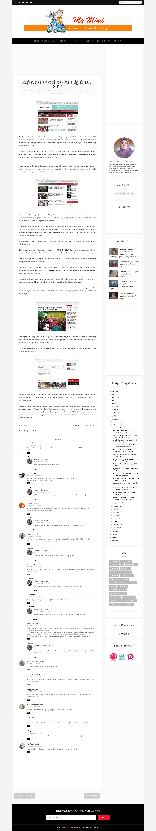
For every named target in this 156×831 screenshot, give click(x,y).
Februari (117, 524)
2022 (114, 401)
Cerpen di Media (116, 565)
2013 (113, 537)
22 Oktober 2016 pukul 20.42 (35, 720)
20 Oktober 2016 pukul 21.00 (42, 462)
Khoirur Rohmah (33, 504)
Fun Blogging (131, 565)
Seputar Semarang (117, 590)
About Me (100, 41)
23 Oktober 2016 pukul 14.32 (35, 733)
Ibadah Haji (125, 568)
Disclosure (87, 41)
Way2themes (75, 828)
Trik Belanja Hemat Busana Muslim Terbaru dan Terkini (125, 489)
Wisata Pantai (130, 600)
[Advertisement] (57, 61)
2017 (113, 416)
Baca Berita (57, 91)
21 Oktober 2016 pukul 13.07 (42, 583)
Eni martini (31, 595)
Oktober (117, 428)
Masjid (125, 579)
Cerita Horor (126, 561)
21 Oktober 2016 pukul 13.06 (42, 553)
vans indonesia (32, 623)
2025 (114, 391)
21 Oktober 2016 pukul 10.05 (34, 506)
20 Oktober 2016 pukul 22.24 (35, 475)
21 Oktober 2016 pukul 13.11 (41, 648)
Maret (116, 521)
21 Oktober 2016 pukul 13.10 (42, 611)
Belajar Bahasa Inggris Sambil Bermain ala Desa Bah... (123, 498)
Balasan (31, 457)
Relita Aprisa (32, 473)
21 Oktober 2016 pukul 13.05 (42, 492)
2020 (114, 407)
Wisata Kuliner (116, 600)
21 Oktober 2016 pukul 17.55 (34, 663)
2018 (113, 413)
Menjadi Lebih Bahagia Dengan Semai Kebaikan (129, 273)
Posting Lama (92, 795)
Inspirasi (63, 41)
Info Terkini (65, 91)
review (84, 91)
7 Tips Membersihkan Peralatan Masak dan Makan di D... (124, 446)
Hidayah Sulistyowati (42, 460)
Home (36, 41)
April (115, 518)
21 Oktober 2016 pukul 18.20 (34, 677)
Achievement (114, 41)
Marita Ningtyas (33, 443)
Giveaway (114, 568)
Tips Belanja (115, 597)
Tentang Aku (115, 593)
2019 (113, 410)
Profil (112, 586)
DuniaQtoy (95, 828)
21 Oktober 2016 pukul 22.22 (35, 692)
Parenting (132, 582)
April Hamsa (31, 718)
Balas (28, 453)
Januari (116, 527)
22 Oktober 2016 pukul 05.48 (35, 707)
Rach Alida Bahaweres (35, 705)
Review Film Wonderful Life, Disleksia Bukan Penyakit (126, 479)
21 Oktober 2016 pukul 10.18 (34, 536)
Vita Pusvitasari (33, 744)
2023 (114, 398)
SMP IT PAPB (122, 586)
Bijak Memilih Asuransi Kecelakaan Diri (125, 469)
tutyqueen (31, 731)
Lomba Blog (115, 579)
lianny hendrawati (33, 674)
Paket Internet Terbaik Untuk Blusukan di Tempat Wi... (123, 460)
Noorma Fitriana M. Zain (36, 661)
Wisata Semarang (117, 604)
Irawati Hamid (32, 534)
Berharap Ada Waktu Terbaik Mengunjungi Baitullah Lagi (123, 450)
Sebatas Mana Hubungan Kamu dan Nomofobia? (126, 484)
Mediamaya (31, 564)
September (118, 503)
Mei (115, 515)
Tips (124, 593)
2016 (113, 419)
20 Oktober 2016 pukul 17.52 (34, 445)
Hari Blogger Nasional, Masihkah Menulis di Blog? (128, 296)
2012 (113, 540)
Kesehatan (126, 572)
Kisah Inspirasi (127, 575)
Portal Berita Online (75, 91)
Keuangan (114, 575)
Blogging (114, 561)
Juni (115, 512)
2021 (113, 404)
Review (74, 41)
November (117, 425)
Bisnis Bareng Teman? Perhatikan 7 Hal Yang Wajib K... (125, 493)
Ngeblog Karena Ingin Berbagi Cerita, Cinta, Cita (123, 431)
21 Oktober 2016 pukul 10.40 (34, 597)
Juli (115, 509)
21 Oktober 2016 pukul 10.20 (34, 566)
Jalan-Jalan (48, 41)
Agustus (117, 506)
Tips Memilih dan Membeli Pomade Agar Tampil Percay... (125, 436)
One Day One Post (117, 582)
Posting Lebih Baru (24, 795)
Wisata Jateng (128, 597)
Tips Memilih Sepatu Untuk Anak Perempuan (124, 455)
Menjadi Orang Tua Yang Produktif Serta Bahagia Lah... (125, 441)
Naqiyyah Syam (32, 690)
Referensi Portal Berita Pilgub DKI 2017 (125, 465)
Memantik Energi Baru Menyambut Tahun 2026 (129, 264)
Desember (117, 422)
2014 (113, 534)
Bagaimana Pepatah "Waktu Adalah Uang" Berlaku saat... (125, 474)
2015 (113, 531)
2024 (114, 394)
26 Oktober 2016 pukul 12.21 (34, 746)
